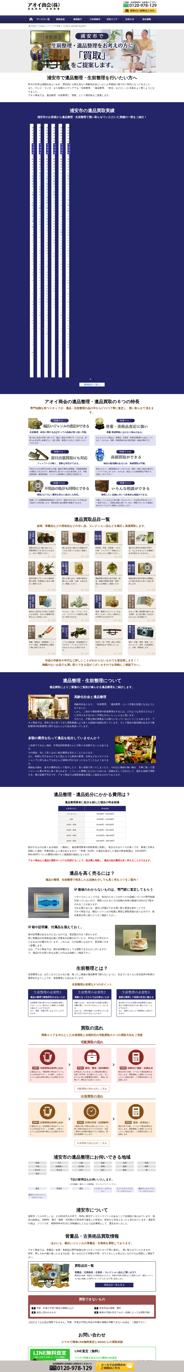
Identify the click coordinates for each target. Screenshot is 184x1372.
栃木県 (139, 1267)
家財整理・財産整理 (69, 1299)
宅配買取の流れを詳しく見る (92, 899)
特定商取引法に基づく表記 (40, 1305)
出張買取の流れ (36, 1324)
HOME (33, 26)
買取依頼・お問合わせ (114, 1215)
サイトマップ (35, 1308)
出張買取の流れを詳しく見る (92, 954)
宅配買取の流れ (36, 1327)
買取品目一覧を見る (114, 1096)
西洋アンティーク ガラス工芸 (103, 1331)
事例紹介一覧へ (92, 195)
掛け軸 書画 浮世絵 (99, 1311)
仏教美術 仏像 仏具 (99, 1318)
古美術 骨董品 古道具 (100, 1302)
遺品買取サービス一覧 (69, 1295)
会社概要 (33, 1299)
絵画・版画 (96, 1308)
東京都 (71, 1267)
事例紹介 (126, 1302)
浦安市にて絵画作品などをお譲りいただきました (80, 174)
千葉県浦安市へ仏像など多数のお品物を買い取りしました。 (45, 157)
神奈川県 (85, 1267)
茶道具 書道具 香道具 (100, 1334)
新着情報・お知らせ (131, 1295)
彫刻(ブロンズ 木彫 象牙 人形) (104, 1315)
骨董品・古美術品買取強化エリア (84, 1273)
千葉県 (57, 26)
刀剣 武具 (95, 1347)
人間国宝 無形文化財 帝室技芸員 (105, 1328)
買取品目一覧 (97, 1295)
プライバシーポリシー (39, 1302)
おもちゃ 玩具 (97, 1344)
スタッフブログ (129, 1299)
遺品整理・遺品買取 (69, 1305)
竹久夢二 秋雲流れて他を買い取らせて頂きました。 (116, 157)
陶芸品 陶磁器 (97, 1324)
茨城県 (126, 1267)
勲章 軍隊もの (97, 1340)
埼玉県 (99, 1267)
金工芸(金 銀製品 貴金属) (102, 1321)
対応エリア (45, 26)
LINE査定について (114, 1181)
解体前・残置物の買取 (69, 1308)
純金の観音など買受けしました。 (151, 156)
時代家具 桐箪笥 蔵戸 (100, 1305)
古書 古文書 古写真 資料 (101, 1337)
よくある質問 (35, 1333)
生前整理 (64, 1302)
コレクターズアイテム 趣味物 (103, 1350)
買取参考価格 (97, 1299)
